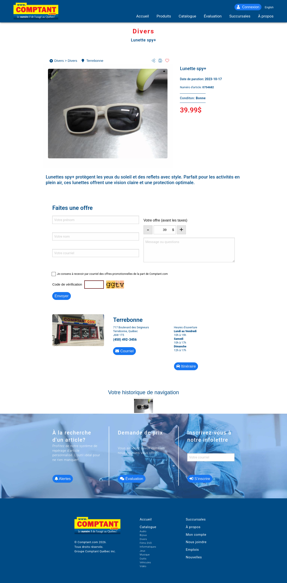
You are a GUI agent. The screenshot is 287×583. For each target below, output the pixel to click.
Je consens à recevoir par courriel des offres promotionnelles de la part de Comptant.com (112, 273)
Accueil (146, 519)
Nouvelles (194, 557)
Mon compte (196, 535)
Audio (143, 531)
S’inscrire (199, 479)
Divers (143, 539)
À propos (193, 527)
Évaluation (131, 479)
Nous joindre (196, 542)
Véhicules (145, 562)
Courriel (124, 351)
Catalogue (148, 527)
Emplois (192, 550)
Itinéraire (186, 366)
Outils (143, 558)
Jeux (142, 550)
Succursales (196, 519)
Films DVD (146, 543)
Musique (145, 554)
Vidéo (143, 566)
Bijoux (143, 535)
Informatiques (148, 546)
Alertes (63, 479)
